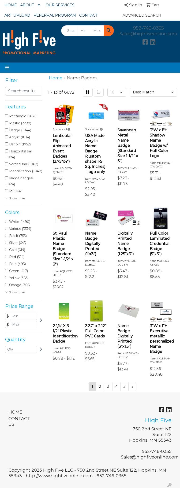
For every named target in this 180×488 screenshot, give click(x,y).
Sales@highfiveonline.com (148, 33)
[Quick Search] (69, 30)
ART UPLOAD (17, 15)
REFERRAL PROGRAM (55, 15)
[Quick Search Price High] (97, 30)
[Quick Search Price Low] (84, 30)
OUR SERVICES (60, 5)
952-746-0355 (148, 28)
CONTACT (88, 15)
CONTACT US (19, 421)
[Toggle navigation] (7, 67)
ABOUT (27, 5)
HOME (10, 5)
